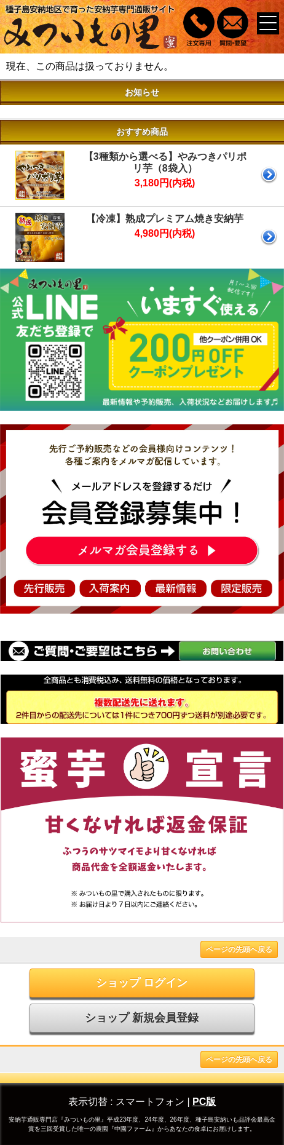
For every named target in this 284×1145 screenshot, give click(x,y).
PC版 (204, 1101)
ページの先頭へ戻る (239, 949)
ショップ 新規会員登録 (142, 1018)
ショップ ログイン (141, 983)
